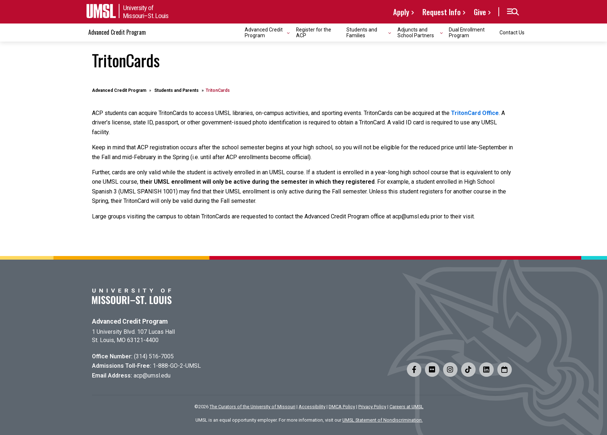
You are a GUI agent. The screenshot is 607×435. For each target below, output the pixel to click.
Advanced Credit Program (117, 32)
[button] (513, 12)
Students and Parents (176, 90)
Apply (401, 11)
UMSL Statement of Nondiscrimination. (382, 420)
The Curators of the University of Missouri (252, 406)
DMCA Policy (342, 406)
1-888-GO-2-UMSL (177, 365)
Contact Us (511, 32)
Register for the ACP (313, 32)
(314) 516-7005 (154, 356)
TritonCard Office (475, 113)
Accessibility (312, 406)
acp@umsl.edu (152, 375)
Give (480, 11)
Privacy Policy (372, 406)
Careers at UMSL (406, 406)
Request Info (441, 11)
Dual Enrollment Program (467, 32)
